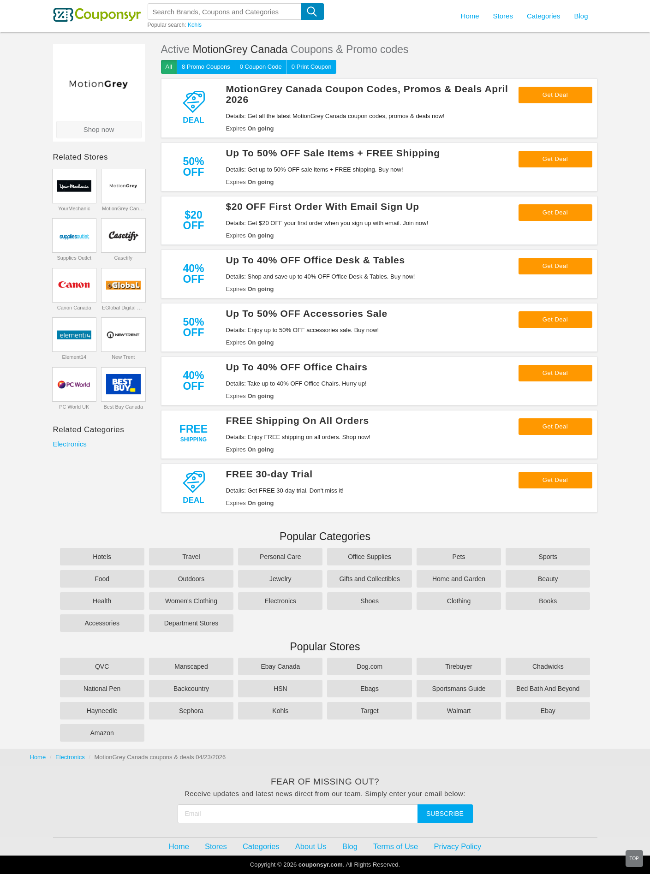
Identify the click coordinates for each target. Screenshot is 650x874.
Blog (581, 16)
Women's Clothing (191, 601)
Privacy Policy (457, 846)
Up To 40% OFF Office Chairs (297, 367)
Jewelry (280, 579)
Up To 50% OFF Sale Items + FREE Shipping (333, 153)
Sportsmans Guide (459, 688)
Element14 (74, 357)
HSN (280, 688)
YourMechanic (74, 208)
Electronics (70, 444)
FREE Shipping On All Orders (297, 420)
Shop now (98, 129)
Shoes (369, 601)
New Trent (123, 357)
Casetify (123, 258)
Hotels (102, 556)
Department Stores (191, 623)
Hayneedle (102, 710)
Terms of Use (395, 846)
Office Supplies (369, 556)
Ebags (369, 688)
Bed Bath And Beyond (547, 688)
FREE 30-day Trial (269, 474)
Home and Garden (458, 579)
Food (102, 579)
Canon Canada (74, 307)
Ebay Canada (280, 666)
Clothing (459, 601)
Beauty (548, 579)
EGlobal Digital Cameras (123, 307)
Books (548, 601)
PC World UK (74, 407)
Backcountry (191, 688)
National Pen (101, 688)
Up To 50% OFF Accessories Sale (307, 313)
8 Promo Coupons (206, 66)
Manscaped (191, 666)
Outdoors (191, 579)
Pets (458, 556)
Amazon (101, 733)
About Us (311, 846)
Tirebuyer (458, 666)
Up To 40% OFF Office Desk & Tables (315, 260)
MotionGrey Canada (123, 208)
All (169, 66)
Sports (548, 556)
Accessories (101, 623)
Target (370, 710)
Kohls (195, 25)
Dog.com (369, 666)
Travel (191, 556)
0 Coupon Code (261, 66)
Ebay (548, 710)
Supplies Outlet (74, 258)
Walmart (459, 710)
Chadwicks (548, 666)
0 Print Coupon (312, 66)
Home (38, 757)
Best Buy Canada (123, 407)
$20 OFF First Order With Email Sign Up (322, 206)
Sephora (191, 710)
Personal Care (280, 556)
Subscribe (445, 813)
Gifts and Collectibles (369, 579)
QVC (102, 666)
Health (102, 601)
